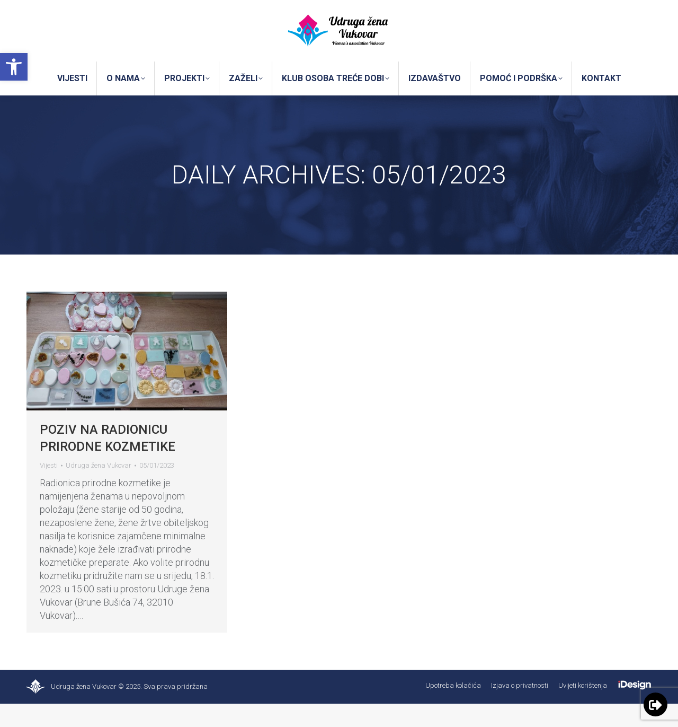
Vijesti (49, 489)
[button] (14, 67)
